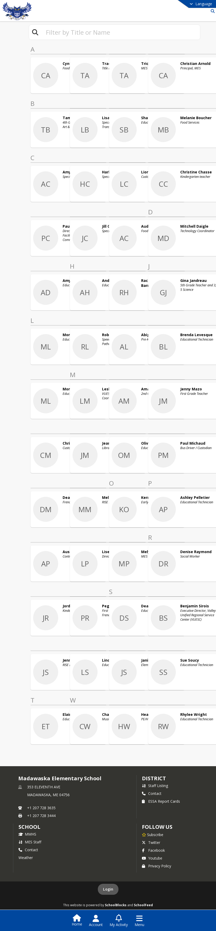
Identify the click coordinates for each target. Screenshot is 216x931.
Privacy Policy (156, 865)
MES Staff (30, 841)
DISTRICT (154, 778)
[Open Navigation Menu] (139, 920)
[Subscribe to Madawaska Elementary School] (152, 834)
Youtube (152, 858)
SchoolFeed (143, 905)
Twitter (151, 842)
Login (108, 889)
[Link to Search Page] (212, 11)
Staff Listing (155, 785)
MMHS (27, 834)
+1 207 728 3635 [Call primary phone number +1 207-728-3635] (41, 807)
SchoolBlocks (116, 905)
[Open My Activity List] (119, 920)
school (29, 826)
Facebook (153, 850)
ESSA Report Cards (161, 801)
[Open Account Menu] (96, 920)
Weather (26, 857)
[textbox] (121, 32)
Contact (151, 793)
